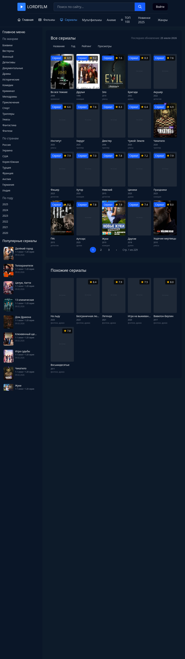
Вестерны (8, 51)
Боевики (8, 45)
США (5, 156)
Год (73, 46)
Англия (7, 179)
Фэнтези (8, 131)
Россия (7, 144)
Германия (8, 184)
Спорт (6, 108)
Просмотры (105, 46)
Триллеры (8, 113)
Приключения (11, 102)
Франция (8, 173)
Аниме (111, 20)
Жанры (163, 20)
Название (59, 46)
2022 (5, 221)
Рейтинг (86, 46)
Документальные (13, 68)
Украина (8, 150)
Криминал (9, 91)
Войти (160, 7)
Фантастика (9, 125)
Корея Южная (11, 162)
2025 (5, 204)
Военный (8, 56)
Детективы (9, 62)
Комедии (8, 85)
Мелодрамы (10, 96)
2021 (5, 227)
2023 (5, 215)
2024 (5, 210)
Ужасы (6, 119)
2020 (5, 233)
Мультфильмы (92, 20)
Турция (7, 167)
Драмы (7, 73)
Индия (6, 190)
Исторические (11, 79)
